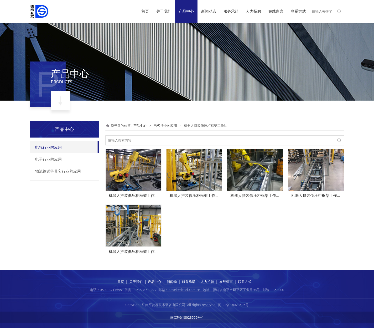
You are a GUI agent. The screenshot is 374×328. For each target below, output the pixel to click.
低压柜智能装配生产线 (55, 200)
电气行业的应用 (48, 147)
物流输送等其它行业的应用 (58, 248)
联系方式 (298, 11)
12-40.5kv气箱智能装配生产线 (61, 175)
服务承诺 (231, 11)
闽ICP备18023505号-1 (187, 317)
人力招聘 (253, 11)
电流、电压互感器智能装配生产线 (64, 217)
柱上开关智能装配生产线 (57, 209)
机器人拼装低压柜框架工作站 (60, 225)
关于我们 (163, 11)
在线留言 (276, 11)
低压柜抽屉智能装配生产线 (59, 192)
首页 (145, 11)
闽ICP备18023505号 (233, 304)
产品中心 (186, 11)
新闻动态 (208, 11)
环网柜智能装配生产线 (55, 167)
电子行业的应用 (48, 237)
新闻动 (172, 281)
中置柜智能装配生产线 (55, 183)
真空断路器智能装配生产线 (59, 158)
